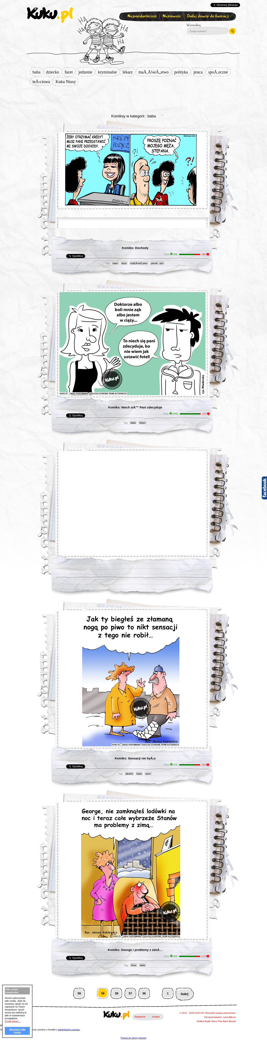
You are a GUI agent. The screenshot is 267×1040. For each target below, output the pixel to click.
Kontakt (156, 1016)
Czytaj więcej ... (13, 1021)
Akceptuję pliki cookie (17, 1031)
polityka (182, 72)
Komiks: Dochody (135, 248)
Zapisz (132, 26)
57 (130, 993)
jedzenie (86, 72)
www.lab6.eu (229, 1017)
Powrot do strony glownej (133, 1038)
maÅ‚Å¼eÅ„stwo (155, 72)
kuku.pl (50, 15)
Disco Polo (216, 1021)
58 (116, 993)
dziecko (54, 72)
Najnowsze (172, 16)
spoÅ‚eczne (219, 72)
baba (37, 72)
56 (144, 993)
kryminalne (108, 72)
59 (79, 993)
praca (199, 72)
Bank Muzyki (229, 1021)
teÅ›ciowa (42, 81)
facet (70, 72)
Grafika (200, 1021)
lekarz (129, 72)
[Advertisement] (133, 99)
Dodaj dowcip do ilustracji (208, 16)
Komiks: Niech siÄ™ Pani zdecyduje (135, 407)
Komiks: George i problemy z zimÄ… (135, 950)
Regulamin (140, 1016)
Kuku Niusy (67, 81)
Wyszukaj (205, 25)
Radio (208, 1021)
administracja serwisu (69, 1029)
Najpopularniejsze (142, 16)
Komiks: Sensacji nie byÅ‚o (135, 758)
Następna (185, 993)
